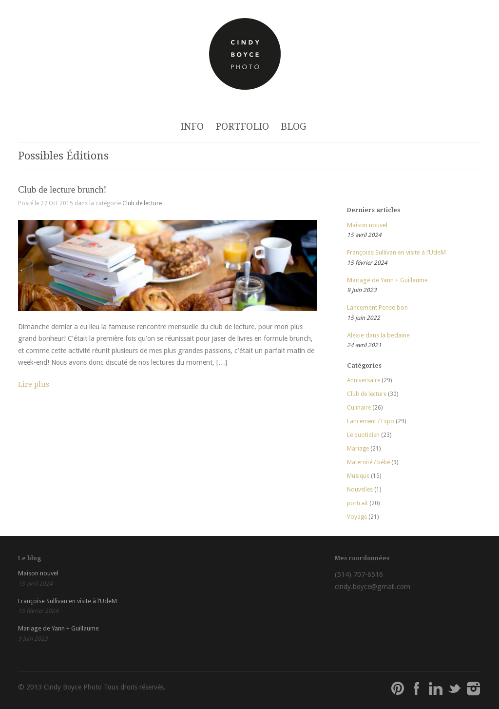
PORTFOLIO (242, 126)
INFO (192, 126)
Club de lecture (142, 203)
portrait (357, 503)
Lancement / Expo (370, 421)
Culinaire (359, 407)
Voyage (357, 516)
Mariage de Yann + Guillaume (387, 280)
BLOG (294, 126)
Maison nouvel (367, 225)
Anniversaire (363, 380)
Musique (358, 476)
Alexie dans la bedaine (378, 335)
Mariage (358, 448)
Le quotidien (363, 435)
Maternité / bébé (368, 462)
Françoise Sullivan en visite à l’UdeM (396, 252)
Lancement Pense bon (377, 307)
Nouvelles (360, 489)
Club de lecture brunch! (62, 189)
